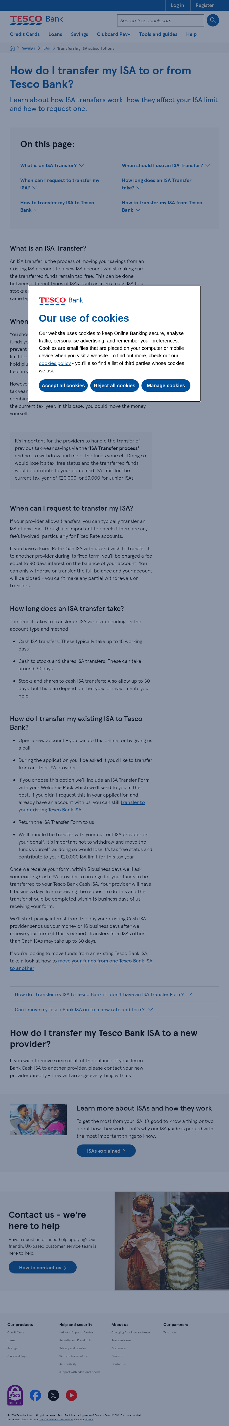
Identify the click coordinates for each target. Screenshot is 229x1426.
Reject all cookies (115, 385)
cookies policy (55, 363)
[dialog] (114, 343)
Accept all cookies (63, 385)
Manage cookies (166, 385)
